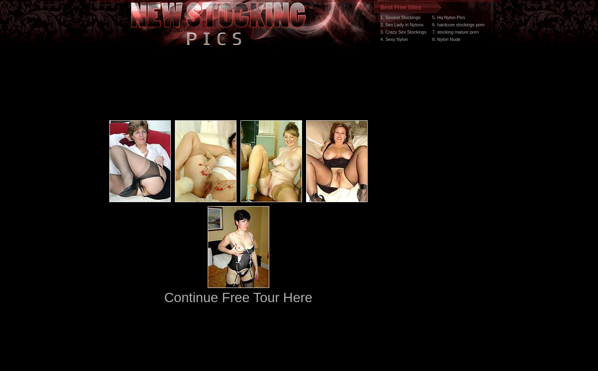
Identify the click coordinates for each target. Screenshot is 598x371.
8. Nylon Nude (446, 39)
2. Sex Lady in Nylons (402, 24)
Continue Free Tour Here (238, 297)
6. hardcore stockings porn (458, 24)
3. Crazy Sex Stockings (404, 32)
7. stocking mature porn (455, 32)
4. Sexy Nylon (394, 39)
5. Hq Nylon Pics (448, 17)
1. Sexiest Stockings (401, 17)
